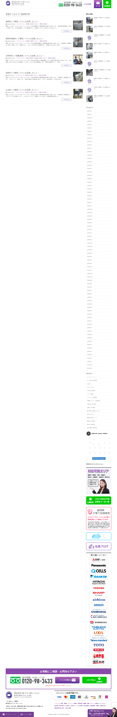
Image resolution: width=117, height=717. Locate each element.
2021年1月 (89, 270)
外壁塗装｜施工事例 (91, 404)
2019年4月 (89, 321)
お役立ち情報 (68, 708)
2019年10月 (89, 304)
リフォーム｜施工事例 (92, 397)
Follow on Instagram (98, 458)
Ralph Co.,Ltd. (56, 714)
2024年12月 (89, 138)
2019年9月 (89, 307)
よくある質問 (79, 705)
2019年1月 (89, 331)
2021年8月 (89, 256)
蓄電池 (65, 703)
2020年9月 (89, 283)
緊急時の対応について (92, 417)
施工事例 (56, 705)
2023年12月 (89, 172)
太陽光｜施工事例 (29, 58)
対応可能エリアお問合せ (64, 705)
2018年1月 (89, 361)
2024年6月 (89, 151)
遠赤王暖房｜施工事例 (92, 427)
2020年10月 (89, 280)
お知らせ (89, 383)
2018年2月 (89, 358)
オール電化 (60, 703)
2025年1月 (89, 134)
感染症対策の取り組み (59, 708)
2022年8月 (89, 222)
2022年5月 (89, 229)
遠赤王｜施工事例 (91, 424)
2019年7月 (89, 314)
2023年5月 (89, 192)
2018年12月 (89, 334)
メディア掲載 (90, 394)
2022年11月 (89, 212)
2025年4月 (89, 128)
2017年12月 (89, 364)
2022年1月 (89, 239)
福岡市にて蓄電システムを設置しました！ (22, 21)
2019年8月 (89, 310)
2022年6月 (89, 226)
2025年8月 (89, 121)
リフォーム (70, 703)
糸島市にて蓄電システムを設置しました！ (22, 73)
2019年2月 (89, 327)
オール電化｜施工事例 (92, 380)
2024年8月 (89, 145)
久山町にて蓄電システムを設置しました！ (22, 90)
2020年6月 (89, 293)
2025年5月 (89, 124)
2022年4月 (89, 233)
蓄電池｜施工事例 (43, 23)
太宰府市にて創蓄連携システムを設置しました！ (25, 56)
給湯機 (84, 703)
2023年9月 (89, 178)
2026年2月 (89, 111)
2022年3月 (89, 236)
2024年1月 (89, 168)
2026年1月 (89, 114)
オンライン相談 (26, 714)
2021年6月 (89, 263)
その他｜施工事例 (91, 390)
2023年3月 (89, 199)
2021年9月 (89, 253)
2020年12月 (89, 273)
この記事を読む (66, 31)
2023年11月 (89, 175)
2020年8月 (89, 287)
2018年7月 (89, 344)
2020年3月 (89, 297)
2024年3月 (89, 161)
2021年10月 (89, 249)
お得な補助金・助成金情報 (89, 705)
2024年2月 (89, 165)
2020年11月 (89, 276)
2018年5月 (89, 348)
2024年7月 (89, 148)
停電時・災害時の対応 (101, 705)
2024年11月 (89, 141)
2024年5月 (89, 155)
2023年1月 (89, 205)
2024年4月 (89, 158)
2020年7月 (89, 290)
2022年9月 (89, 219)
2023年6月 (89, 188)
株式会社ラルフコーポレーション (94, 464)
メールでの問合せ (67, 680)
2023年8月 (89, 182)
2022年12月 (89, 209)
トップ (55, 703)
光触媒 (75, 703)
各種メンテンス (90, 703)
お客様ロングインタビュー (100, 703)
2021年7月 (89, 260)
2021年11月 (89, 246)
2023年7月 (89, 185)
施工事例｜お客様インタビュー (32, 23)
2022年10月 (89, 216)
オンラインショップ (9, 714)
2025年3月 (89, 131)
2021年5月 (89, 266)
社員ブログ (73, 705)
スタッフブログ (90, 387)
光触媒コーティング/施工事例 (93, 400)
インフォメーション (21, 23)
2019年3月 (89, 324)
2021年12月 (89, 243)
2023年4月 (89, 195)
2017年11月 (89, 368)
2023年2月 (89, 202)
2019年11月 (89, 300)
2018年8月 (89, 341)
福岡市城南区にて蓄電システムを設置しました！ (25, 38)
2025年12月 (89, 117)
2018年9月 (89, 337)
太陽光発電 (79, 703)
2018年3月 (89, 354)
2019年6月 (89, 317)
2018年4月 (89, 351)
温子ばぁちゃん (90, 414)
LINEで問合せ (94, 680)
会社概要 (88, 4)
